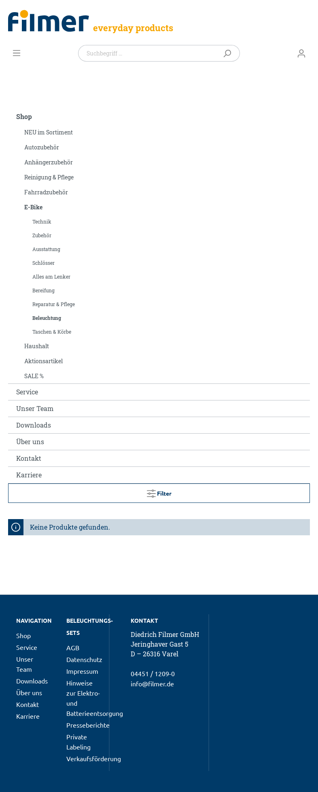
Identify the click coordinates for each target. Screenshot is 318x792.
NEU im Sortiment (48, 132)
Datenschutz (84, 659)
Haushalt (36, 346)
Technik (41, 221)
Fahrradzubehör (46, 192)
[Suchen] (229, 53)
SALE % (34, 376)
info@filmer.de (152, 683)
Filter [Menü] (159, 492)
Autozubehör (41, 147)
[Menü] (16, 52)
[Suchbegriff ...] (148, 53)
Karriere (29, 475)
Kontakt (28, 458)
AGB (72, 647)
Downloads (33, 425)
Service (27, 391)
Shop (24, 116)
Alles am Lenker (51, 276)
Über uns (30, 441)
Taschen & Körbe (51, 331)
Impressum (82, 671)
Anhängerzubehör (48, 162)
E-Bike (33, 207)
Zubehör (41, 235)
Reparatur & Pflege (53, 304)
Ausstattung (46, 249)
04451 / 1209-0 (153, 673)
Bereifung (43, 290)
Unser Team (34, 408)
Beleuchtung (46, 318)
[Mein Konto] (301, 53)
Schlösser (43, 263)
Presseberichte (88, 725)
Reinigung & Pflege (49, 177)
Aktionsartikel (43, 361)
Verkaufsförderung (93, 758)
